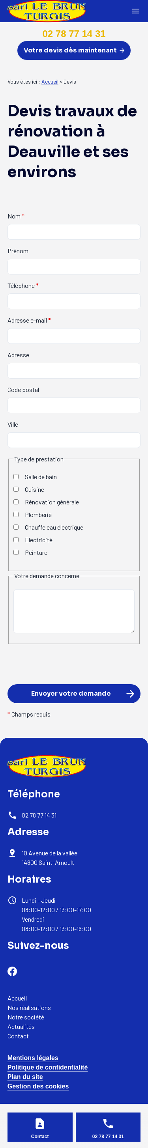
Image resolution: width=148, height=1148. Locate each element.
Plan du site (25, 1076)
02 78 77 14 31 (73, 33)
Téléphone (23, 285)
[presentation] (67, 676)
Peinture (30, 552)
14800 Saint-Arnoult (50, 857)
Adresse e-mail (29, 320)
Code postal (23, 389)
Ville (12, 424)
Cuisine (28, 489)
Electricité (32, 539)
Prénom (17, 250)
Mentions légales (32, 1058)
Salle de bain (35, 476)
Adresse (18, 354)
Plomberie (32, 514)
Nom (15, 216)
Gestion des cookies (38, 1086)
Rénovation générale (46, 502)
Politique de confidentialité (47, 1067)
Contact (18, 1036)
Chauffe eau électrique (48, 527)
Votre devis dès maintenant (74, 50)
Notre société (25, 1017)
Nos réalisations (29, 1007)
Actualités (21, 1026)
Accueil (49, 81)
